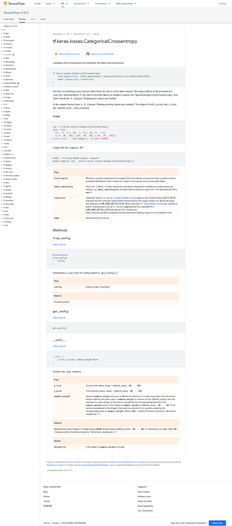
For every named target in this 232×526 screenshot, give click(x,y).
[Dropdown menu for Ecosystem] (88, 3)
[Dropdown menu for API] (67, 3)
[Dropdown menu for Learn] (54, 3)
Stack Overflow (145, 501)
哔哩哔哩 (47, 506)
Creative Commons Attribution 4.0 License (127, 462)
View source (59, 244)
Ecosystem (79, 3)
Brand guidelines (145, 506)
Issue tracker (144, 492)
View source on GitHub (100, 53)
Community (101, 3)
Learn (48, 3)
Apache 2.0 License (55, 465)
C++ (33, 19)
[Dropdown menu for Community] (110, 3)
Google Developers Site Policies (94, 465)
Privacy (55, 523)
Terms (46, 523)
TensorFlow (58, 34)
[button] (19, 30)
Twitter (46, 501)
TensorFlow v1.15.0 (16, 13)
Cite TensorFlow (145, 511)
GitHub (222, 3)
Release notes (144, 496)
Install (37, 3)
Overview (8, 19)
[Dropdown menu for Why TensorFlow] (136, 3)
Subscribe (217, 523)
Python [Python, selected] (22, 19)
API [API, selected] (62, 3)
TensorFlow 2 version (67, 53)
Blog (45, 492)
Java (42, 19)
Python (96, 34)
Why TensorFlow (124, 3)
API (68, 34)
